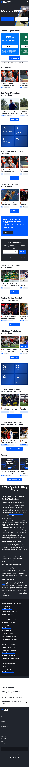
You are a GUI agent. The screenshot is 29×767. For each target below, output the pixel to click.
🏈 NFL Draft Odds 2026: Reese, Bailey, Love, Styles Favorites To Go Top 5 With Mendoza (9, 350)
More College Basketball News (15, 448)
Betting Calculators (5, 718)
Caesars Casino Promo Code (8, 647)
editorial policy (15, 512)
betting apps (6, 512)
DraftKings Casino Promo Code (9, 650)
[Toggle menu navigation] (27, 2)
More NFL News (14, 357)
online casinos (13, 582)
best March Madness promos (8, 525)
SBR (4, 502)
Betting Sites (3, 723)
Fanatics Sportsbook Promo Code (10, 619)
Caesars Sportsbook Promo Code (9, 611)
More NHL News (14, 291)
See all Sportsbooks (14, 58)
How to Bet (3, 721)
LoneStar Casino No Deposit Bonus (10, 663)
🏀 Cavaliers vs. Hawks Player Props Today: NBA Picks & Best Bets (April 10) (9, 203)
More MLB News (14, 178)
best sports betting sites (18, 505)
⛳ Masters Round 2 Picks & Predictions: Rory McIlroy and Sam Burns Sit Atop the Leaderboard (9, 112)
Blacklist (2, 716)
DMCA (2, 741)
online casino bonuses (8, 592)
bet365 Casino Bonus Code (8, 642)
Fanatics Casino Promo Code (8, 652)
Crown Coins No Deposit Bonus (9, 661)
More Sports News (14, 324)
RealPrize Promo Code (7, 666)
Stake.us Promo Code (7, 669)
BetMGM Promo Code (7, 608)
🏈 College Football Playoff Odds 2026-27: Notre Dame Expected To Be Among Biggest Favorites (9, 409)
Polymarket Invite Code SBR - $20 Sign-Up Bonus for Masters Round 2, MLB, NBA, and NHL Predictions (10, 472)
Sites (22, 19)
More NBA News (14, 211)
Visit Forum (8, 232)
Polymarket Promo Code (7, 633)
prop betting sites (9, 529)
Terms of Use (3, 733)
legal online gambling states (13, 549)
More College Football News (14, 416)
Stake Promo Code (6, 625)
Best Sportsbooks (4, 726)
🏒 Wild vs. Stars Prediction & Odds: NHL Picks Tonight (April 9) (10, 284)
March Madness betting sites (17, 524)
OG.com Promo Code (6, 630)
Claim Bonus (9, 46)
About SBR (3, 743)
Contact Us (3, 736)
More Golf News (14, 119)
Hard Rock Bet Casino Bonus (8, 655)
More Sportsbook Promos (14, 479)
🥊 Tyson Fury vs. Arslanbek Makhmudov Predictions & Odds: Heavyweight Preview (9, 317)
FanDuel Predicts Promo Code (9, 636)
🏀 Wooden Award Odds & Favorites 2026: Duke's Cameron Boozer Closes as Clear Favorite (9, 441)
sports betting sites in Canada (16, 513)
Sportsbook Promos (5, 713)
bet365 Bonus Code (6, 606)
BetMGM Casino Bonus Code (8, 644)
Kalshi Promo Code (6, 627)
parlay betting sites (20, 529)
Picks (7, 19)
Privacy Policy (21, 257)
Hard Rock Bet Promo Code (8, 622)
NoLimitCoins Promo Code (8, 671)
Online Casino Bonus (5, 728)
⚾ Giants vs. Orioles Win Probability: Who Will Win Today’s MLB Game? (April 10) (8, 84)
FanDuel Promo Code (7, 617)
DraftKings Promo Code (7, 614)
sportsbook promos (15, 570)
